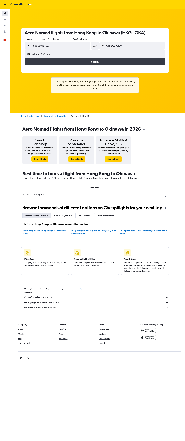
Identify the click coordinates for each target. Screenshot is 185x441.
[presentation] (146, 129)
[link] (42, 159)
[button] (5, 4)
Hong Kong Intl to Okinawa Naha (58, 116)
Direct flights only (83, 39)
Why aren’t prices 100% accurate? (99, 307)
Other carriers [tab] (87, 216)
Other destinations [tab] (107, 216)
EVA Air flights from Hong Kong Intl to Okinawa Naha (47, 231)
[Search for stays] (5, 19)
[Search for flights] (5, 13)
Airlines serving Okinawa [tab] (39, 216)
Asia (33, 116)
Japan (41, 116)
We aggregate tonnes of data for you (99, 302)
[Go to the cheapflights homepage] (21, 4)
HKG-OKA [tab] (97, 188)
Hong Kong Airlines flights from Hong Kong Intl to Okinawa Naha (97, 231)
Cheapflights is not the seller (99, 297)
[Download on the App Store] (149, 337)
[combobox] (33, 38)
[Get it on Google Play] (149, 330)
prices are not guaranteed (82, 289)
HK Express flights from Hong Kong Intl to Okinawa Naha (145, 231)
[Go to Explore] (5, 31)
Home (26, 116)
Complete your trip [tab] (65, 216)
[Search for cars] (5, 25)
